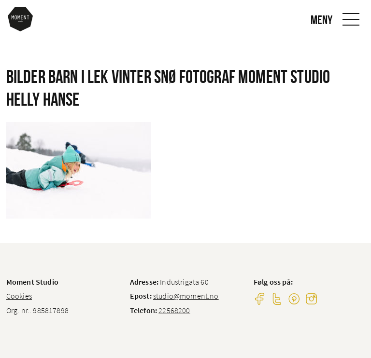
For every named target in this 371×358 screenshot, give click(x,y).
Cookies (19, 296)
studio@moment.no (186, 296)
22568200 (174, 310)
